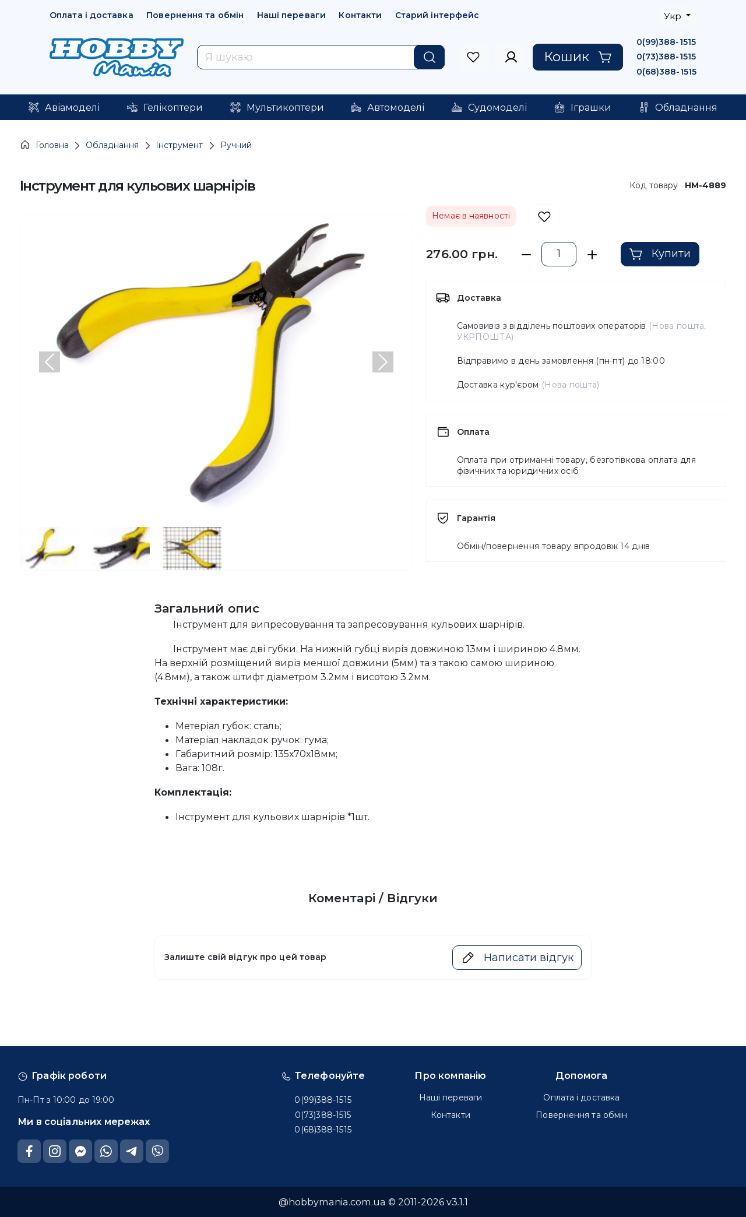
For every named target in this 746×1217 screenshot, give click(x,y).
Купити (660, 254)
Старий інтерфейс (437, 15)
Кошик (578, 56)
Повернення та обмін (195, 15)
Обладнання (112, 145)
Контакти (360, 15)
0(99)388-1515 (666, 42)
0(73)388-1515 (666, 56)
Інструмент (179, 145)
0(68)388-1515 (666, 71)
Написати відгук (517, 958)
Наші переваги (291, 15)
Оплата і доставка (91, 15)
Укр (674, 16)
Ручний (236, 145)
